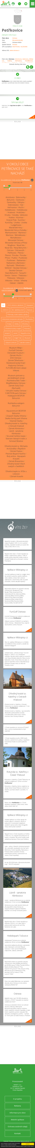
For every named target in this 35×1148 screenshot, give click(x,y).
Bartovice (25, 59)
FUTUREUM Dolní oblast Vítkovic (16, 369)
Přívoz (7, 258)
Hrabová (11, 212)
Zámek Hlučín (15, 355)
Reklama (17, 1106)
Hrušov (8, 215)
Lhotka (17, 222)
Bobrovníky (20, 197)
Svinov (7, 275)
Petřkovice (12, 30)
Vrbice (16, 280)
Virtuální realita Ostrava (16, 390)
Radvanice (21, 260)
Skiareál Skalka (16, 421)
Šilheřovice (20, 265)
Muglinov (11, 245)
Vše (3, 305)
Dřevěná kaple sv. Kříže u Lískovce (16, 472)
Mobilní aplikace (17, 1119)
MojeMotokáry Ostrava (15, 383)
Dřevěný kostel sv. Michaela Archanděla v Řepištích (16, 447)
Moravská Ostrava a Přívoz (16, 242)
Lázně (15, 333)
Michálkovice (20, 235)
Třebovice (22, 275)
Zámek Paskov (16, 451)
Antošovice (18, 59)
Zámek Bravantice (16, 461)
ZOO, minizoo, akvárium (15, 305)
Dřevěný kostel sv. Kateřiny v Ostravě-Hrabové (16, 424)
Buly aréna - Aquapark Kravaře (16, 457)
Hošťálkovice (29, 61)
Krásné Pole (12, 220)
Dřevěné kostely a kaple (13, 329)
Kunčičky (9, 222)
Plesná (20, 253)
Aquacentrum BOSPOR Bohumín (16, 412)
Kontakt (17, 1133)
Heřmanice (18, 61)
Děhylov (21, 202)
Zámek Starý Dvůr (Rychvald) (16, 386)
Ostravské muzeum (15, 353)
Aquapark (30, 305)
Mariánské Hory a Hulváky (15, 230)
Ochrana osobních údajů (17, 1126)
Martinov (22, 232)
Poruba (15, 255)
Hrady (9, 324)
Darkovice (20, 200)
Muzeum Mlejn (15, 347)
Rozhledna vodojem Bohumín (16, 404)
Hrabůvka (20, 212)
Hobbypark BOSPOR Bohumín (16, 396)
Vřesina (24, 280)
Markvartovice (11, 232)
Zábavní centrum (10, 343)
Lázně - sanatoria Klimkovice (16, 432)
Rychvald (10, 265)
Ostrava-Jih (19, 250)
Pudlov (14, 258)
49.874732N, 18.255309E (19, 47)
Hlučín (21, 207)
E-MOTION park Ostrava (16, 393)
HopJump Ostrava (15, 365)
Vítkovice (20, 278)
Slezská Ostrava (19, 268)
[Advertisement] (17, 140)
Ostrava (14, 38)
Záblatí (13, 283)
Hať (21, 205)
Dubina (9, 61)
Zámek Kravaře (16, 476)
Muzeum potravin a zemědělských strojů (16, 376)
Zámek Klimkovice (16, 428)
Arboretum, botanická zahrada (12, 319)
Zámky (16, 324)
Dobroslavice (13, 205)
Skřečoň (8, 268)
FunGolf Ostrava (15, 350)
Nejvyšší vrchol (25, 333)
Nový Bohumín (20, 247)
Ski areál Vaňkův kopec (16, 436)
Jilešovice (24, 215)
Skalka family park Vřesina (16, 418)
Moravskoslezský (17, 40)
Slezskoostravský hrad (15, 363)
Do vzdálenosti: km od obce (15, 180)
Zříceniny (25, 324)
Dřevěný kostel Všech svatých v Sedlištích (16, 465)
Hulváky (15, 215)
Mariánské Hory (15, 227)
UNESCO (5, 310)
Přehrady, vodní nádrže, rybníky (17, 315)
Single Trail (17, 338)
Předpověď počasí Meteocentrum (19, 1141)
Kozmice (19, 217)
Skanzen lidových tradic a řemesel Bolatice (16, 439)
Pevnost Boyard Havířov (15, 453)
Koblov (12, 217)
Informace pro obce (17, 1113)
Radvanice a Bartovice (16, 263)
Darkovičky (11, 202)
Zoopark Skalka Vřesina (16, 416)
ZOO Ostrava (15, 358)
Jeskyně (7, 333)
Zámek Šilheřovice (15, 360)
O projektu (17, 1099)
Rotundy (27, 329)
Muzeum (27, 338)
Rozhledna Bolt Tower (16, 380)
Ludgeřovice (16, 225)
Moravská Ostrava (15, 240)
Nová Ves (20, 245)
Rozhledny (29, 319)
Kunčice (21, 220)
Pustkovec (23, 258)
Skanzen (30, 310)
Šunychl (22, 273)
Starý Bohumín (11, 273)
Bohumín (11, 200)
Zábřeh (20, 283)
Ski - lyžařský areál (18, 310)
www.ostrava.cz (14, 50)
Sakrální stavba (25, 343)
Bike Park (8, 338)
